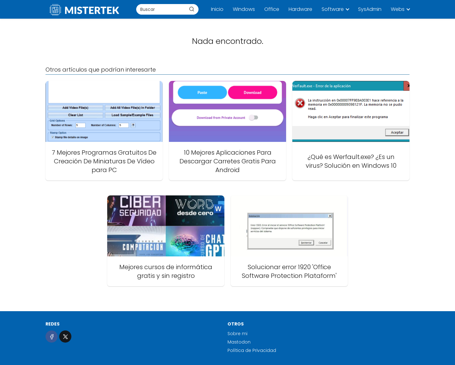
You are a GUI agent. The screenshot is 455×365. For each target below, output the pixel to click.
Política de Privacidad (252, 350)
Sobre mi (237, 333)
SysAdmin (369, 9)
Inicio (217, 9)
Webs (398, 9)
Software (333, 9)
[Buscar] (191, 9)
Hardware (300, 9)
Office (271, 9)
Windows (244, 9)
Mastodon (239, 342)
